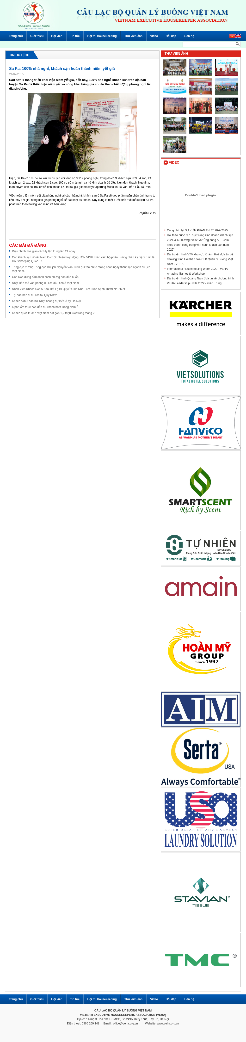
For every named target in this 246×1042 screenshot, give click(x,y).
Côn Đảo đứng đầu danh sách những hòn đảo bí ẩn (45, 277)
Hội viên (56, 36)
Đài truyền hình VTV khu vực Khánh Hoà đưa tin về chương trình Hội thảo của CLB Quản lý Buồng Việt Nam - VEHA (200, 259)
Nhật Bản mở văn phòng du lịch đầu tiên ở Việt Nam (45, 283)
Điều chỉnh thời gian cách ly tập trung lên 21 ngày (43, 251)
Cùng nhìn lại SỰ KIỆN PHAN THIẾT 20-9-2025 (197, 230)
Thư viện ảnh (133, 36)
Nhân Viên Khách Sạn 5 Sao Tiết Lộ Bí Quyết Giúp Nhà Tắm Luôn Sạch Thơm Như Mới (68, 289)
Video (154, 36)
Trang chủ (16, 36)
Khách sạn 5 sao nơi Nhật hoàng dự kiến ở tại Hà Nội (46, 301)
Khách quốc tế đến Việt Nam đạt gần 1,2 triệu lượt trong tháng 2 (53, 313)
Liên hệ (189, 36)
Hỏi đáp (171, 36)
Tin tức (75, 36)
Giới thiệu (36, 36)
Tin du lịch (19, 55)
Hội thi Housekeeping (102, 36)
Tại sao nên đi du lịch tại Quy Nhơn (34, 295)
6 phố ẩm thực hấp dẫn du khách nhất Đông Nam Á (45, 307)
